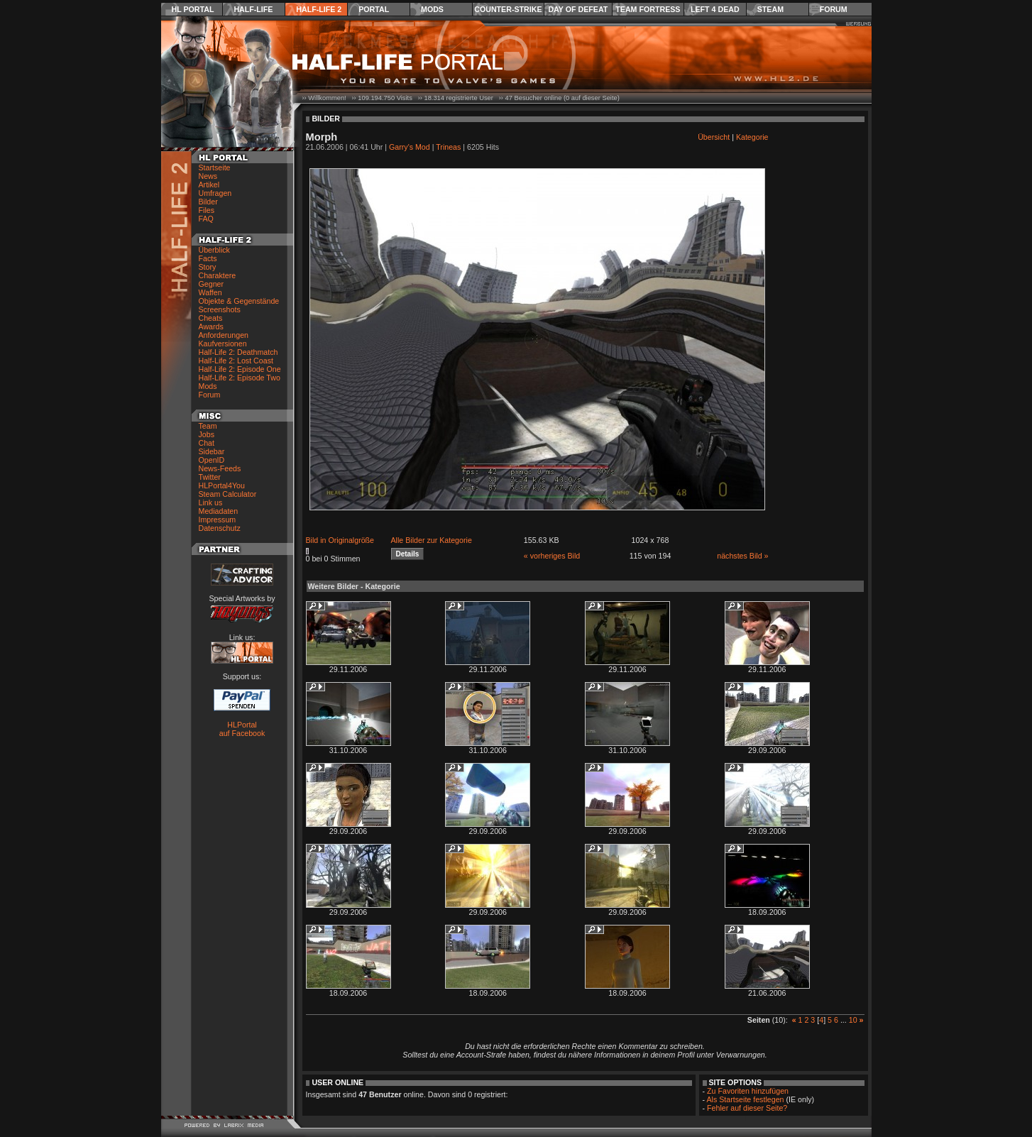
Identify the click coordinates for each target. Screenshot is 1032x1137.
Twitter (210, 477)
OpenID (212, 460)
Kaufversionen (223, 343)
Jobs (207, 434)
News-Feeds (220, 468)
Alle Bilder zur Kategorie (431, 540)
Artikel (209, 184)
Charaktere (217, 275)
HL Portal (193, 9)
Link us (211, 502)
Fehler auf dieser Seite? (747, 1108)
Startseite (215, 167)
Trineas (448, 147)
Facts (208, 258)
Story (207, 267)
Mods (432, 9)
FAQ (206, 218)
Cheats (211, 318)
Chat (207, 443)
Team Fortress (647, 9)
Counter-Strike (508, 9)
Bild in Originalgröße (340, 540)
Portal (373, 9)
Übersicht (714, 137)
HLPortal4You (222, 485)
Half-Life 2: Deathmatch (238, 352)
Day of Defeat (578, 9)
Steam (770, 9)
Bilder (208, 201)
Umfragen (215, 193)
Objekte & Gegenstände (239, 301)
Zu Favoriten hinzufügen (748, 1091)
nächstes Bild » (742, 555)
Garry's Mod (409, 147)
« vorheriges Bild (552, 555)
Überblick (214, 250)
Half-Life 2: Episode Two (239, 377)
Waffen (210, 292)
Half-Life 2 (318, 9)
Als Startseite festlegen (745, 1099)
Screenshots (220, 309)
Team (208, 426)
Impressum (217, 519)
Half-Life (253, 9)
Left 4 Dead (715, 9)
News (208, 176)
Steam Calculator (228, 494)
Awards (211, 326)
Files (207, 210)
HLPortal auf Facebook (242, 728)
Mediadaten (218, 511)
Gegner (211, 284)
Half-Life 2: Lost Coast (236, 360)
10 (853, 1020)
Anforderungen (224, 335)
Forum (833, 9)
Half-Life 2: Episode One (240, 369)
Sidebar (212, 451)
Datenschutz (220, 528)
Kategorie (752, 137)
